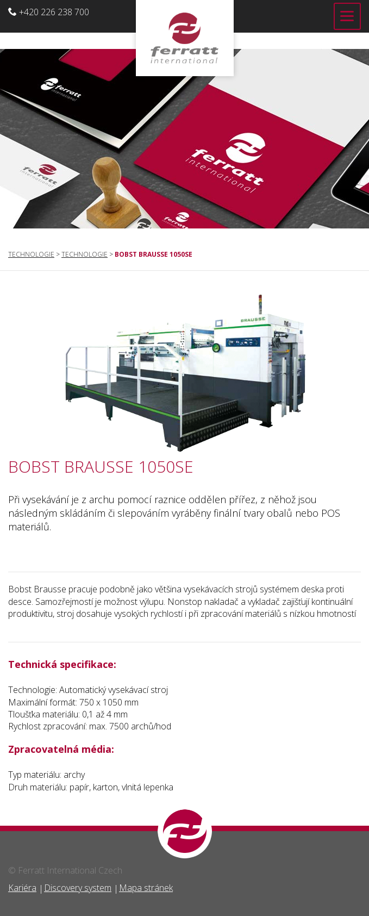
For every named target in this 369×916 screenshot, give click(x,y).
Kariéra (22, 888)
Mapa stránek (146, 888)
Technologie (31, 254)
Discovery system (77, 888)
